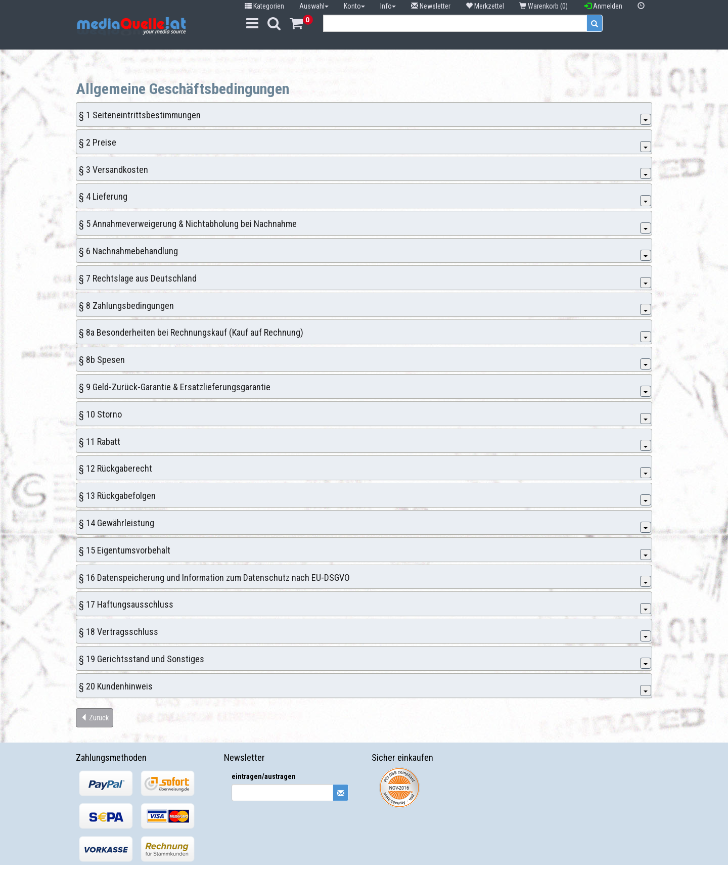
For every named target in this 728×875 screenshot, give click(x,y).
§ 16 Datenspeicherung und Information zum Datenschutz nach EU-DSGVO (214, 577)
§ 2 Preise (97, 142)
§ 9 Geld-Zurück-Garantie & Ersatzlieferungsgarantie (174, 387)
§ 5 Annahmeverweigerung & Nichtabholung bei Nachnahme (188, 223)
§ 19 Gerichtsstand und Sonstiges (141, 659)
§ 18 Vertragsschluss (118, 631)
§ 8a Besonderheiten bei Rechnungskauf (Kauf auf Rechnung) (191, 332)
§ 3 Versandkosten (113, 169)
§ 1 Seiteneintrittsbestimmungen (140, 115)
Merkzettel (485, 6)
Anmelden (603, 6)
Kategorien (264, 6)
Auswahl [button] (314, 6)
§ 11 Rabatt (99, 441)
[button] (641, 6)
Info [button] (388, 6)
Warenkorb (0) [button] (544, 6)
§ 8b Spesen (102, 359)
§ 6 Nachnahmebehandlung (128, 251)
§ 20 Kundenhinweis (116, 686)
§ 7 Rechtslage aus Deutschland (138, 278)
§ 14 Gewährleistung (116, 523)
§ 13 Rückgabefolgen (117, 495)
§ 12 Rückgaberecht (115, 468)
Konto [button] (354, 6)
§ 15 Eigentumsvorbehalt (124, 550)
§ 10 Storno (100, 414)
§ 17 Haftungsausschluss (126, 604)
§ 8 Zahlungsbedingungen (126, 305)
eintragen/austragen (264, 776)
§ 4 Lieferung (103, 196)
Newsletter (430, 6)
